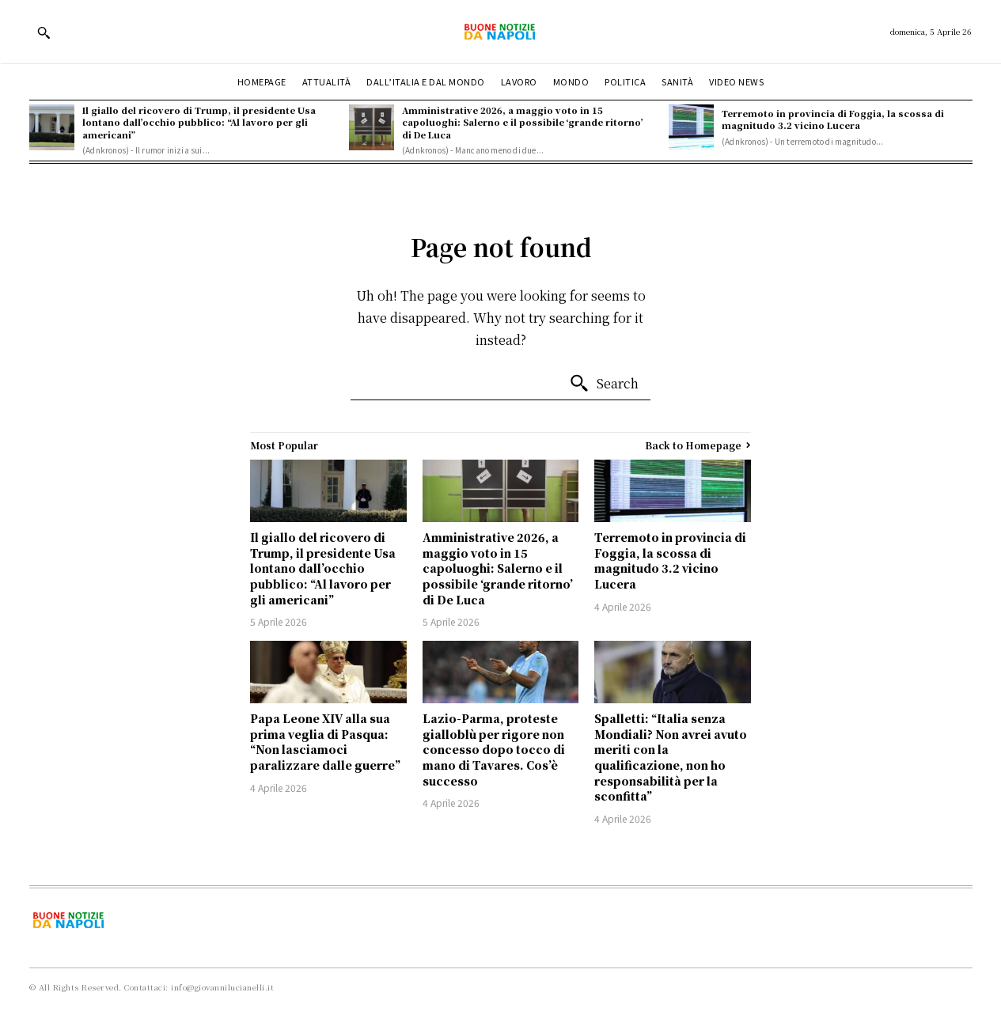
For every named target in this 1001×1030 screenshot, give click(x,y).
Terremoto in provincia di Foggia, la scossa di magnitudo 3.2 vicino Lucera (833, 119)
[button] (43, 32)
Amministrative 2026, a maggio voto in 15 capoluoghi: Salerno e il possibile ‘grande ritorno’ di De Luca (522, 122)
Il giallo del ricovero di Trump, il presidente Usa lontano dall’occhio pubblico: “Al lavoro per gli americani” (199, 122)
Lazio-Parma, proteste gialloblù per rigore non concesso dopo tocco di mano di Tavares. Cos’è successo (494, 749)
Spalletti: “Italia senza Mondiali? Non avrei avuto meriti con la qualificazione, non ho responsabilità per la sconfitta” (670, 757)
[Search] (603, 383)
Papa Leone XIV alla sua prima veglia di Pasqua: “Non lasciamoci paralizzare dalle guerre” (325, 741)
